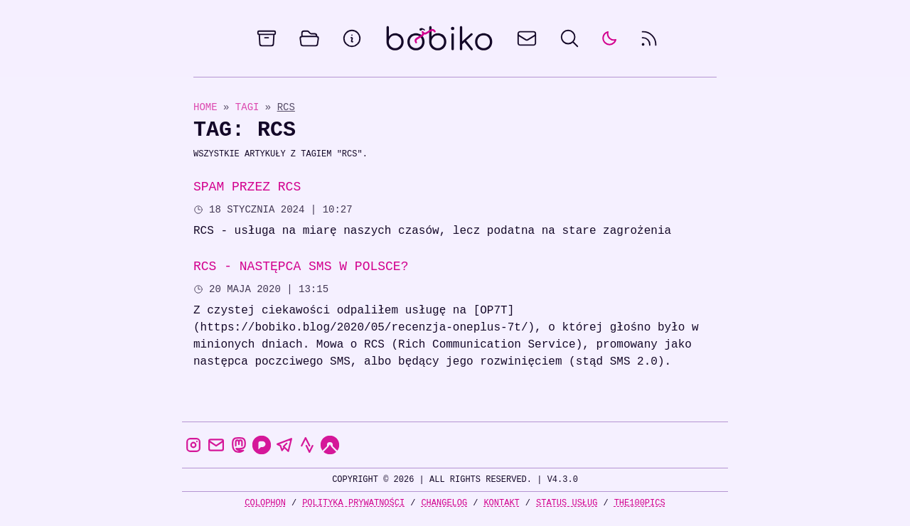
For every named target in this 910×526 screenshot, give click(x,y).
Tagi (250, 107)
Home (205, 107)
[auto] (609, 38)
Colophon (265, 503)
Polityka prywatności (353, 503)
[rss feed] (649, 38)
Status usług (566, 503)
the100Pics (639, 503)
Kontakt (501, 503)
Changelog (444, 503)
